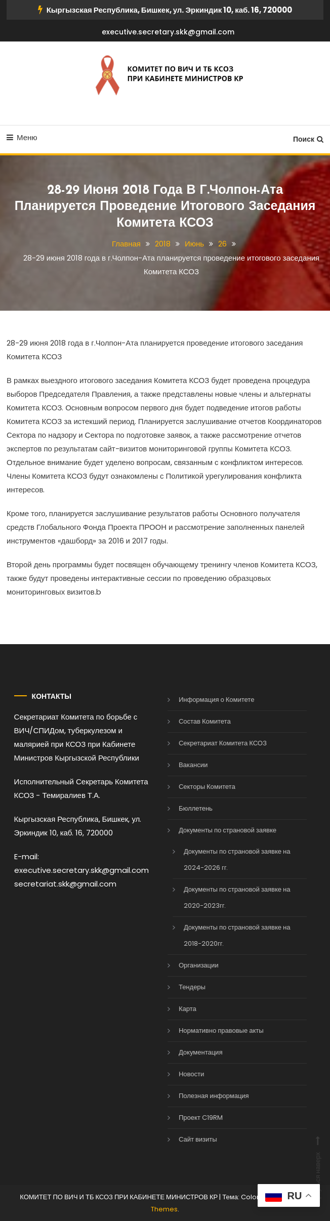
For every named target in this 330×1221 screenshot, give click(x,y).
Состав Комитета (195, 721)
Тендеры (182, 987)
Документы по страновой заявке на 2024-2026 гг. (227, 859)
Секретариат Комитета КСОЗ (213, 743)
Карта (177, 1009)
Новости (181, 1074)
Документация (191, 1052)
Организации (189, 965)
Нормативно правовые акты (211, 1030)
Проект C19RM (191, 1117)
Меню (22, 137)
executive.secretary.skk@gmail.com (168, 32)
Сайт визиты (188, 1139)
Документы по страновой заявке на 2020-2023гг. (227, 897)
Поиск (308, 139)
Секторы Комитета (197, 786)
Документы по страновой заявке (217, 830)
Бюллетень (185, 808)
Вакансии (183, 765)
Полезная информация (204, 1096)
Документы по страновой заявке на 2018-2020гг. (227, 935)
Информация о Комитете (206, 699)
